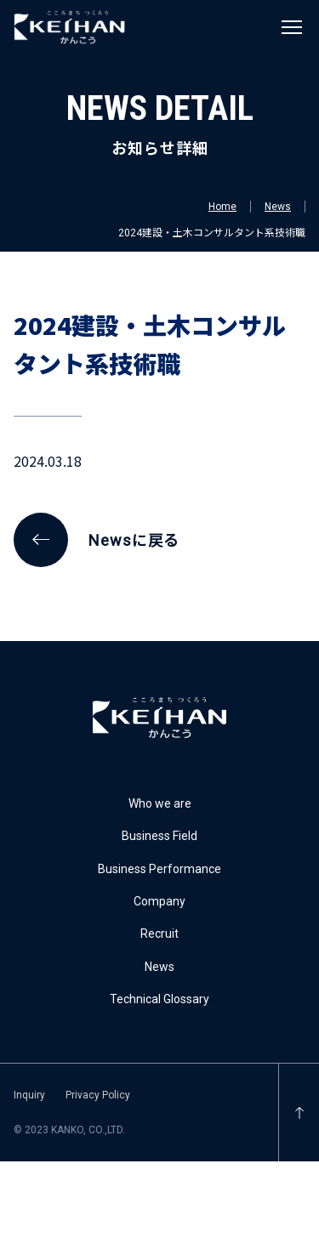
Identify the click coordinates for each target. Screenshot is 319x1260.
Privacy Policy (98, 1095)
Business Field (159, 836)
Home (222, 207)
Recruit (159, 933)
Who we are (159, 803)
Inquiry (29, 1095)
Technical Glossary (159, 999)
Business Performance (159, 869)
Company (159, 901)
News (278, 207)
